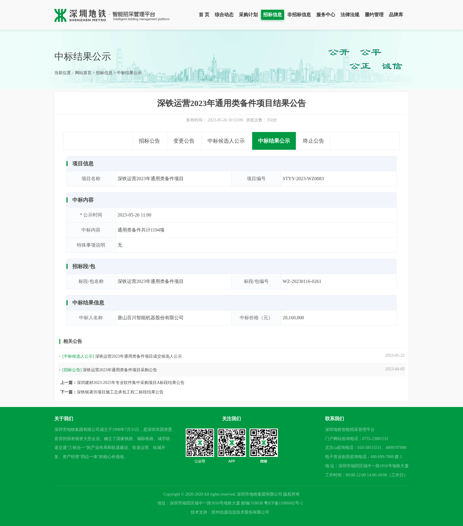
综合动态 (224, 14)
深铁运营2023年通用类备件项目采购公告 (120, 370)
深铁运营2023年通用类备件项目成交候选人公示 (138, 356)
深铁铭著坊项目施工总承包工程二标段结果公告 (120, 392)
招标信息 (272, 14)
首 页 (204, 14)
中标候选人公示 (226, 141)
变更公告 (184, 141)
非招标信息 (299, 14)
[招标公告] (71, 370)
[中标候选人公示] (78, 356)
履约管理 (374, 14)
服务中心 (325, 14)
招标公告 (149, 141)
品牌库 (396, 14)
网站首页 (83, 73)
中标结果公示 (129, 73)
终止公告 (313, 141)
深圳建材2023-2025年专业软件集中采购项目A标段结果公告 (131, 382)
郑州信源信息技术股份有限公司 (240, 512)
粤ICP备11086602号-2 (283, 503)
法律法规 (349, 14)
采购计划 (248, 14)
